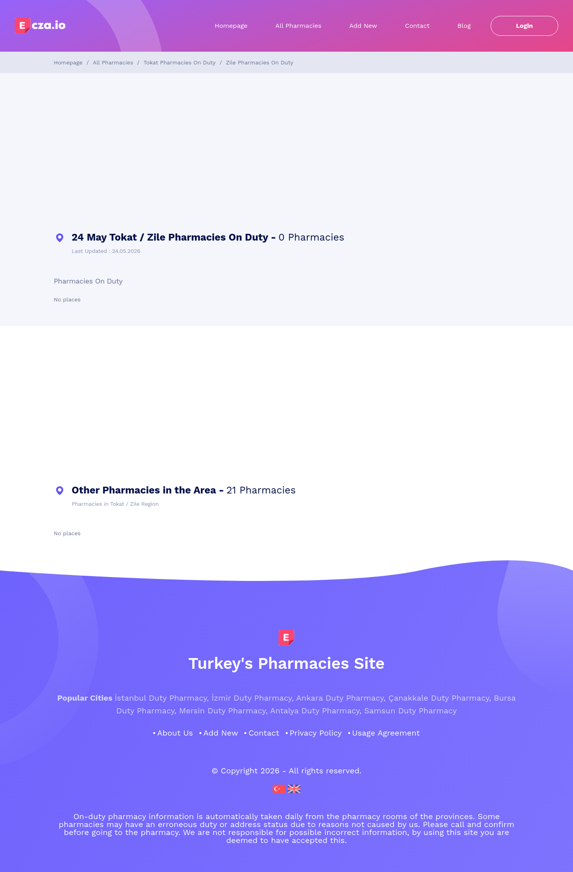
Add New (363, 25)
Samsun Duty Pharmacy (410, 710)
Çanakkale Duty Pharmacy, (439, 698)
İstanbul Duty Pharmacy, (162, 698)
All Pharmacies (298, 25)
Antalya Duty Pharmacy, (316, 710)
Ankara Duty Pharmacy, (341, 698)
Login (524, 25)
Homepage (231, 25)
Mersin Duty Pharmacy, (223, 710)
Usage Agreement (386, 733)
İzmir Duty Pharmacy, (253, 698)
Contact (417, 25)
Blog (464, 25)
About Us (175, 733)
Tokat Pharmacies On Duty (180, 62)
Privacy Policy (316, 733)
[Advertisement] (286, 152)
